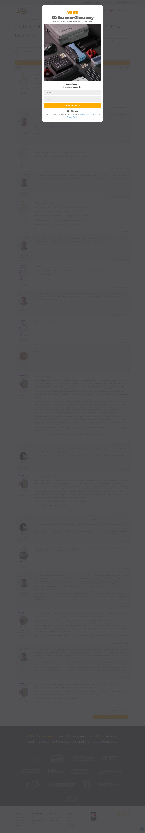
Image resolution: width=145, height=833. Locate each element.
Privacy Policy (72, 117)
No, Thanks (72, 111)
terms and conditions (86, 114)
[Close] (100, 7)
